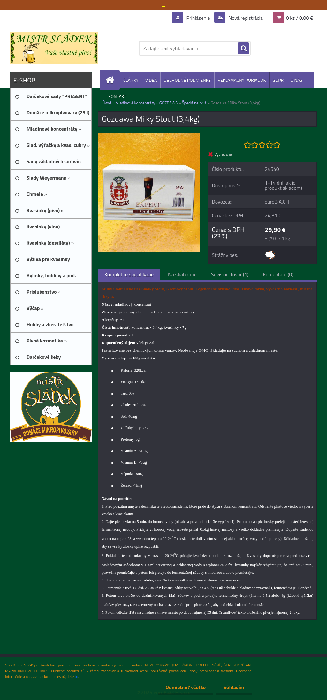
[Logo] (54, 48)
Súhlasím (233, 687)
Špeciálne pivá (194, 103)
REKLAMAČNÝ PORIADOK (241, 80)
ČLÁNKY (131, 80)
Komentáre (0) (278, 274)
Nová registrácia (245, 18)
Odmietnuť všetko (184, 687)
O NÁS (296, 80)
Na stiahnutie (182, 274)
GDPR (278, 80)
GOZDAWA (168, 103)
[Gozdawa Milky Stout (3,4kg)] (149, 136)
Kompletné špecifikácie (129, 274)
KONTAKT (117, 96)
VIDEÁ (151, 80)
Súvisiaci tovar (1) (229, 274)
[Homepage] (112, 80)
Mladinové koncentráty (135, 103)
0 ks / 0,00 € (299, 18)
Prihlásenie (198, 18)
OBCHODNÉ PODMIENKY (187, 80)
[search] (243, 48)
